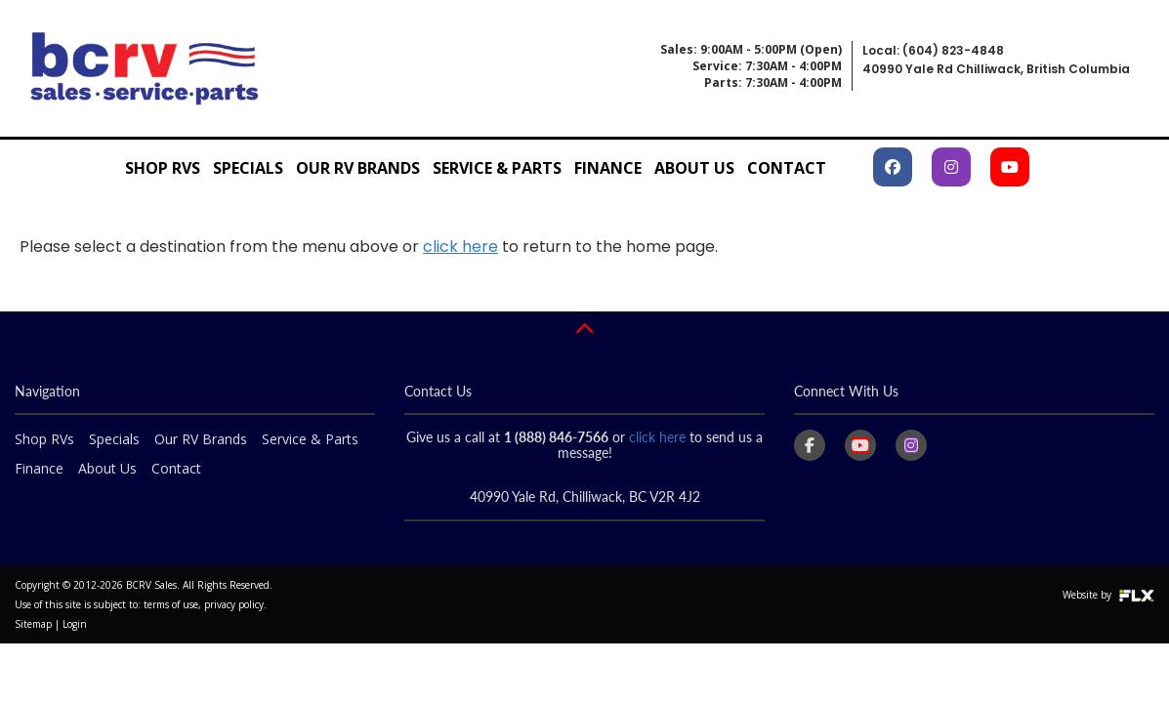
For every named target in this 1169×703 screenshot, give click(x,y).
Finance (608, 168)
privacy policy (234, 604)
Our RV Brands (358, 168)
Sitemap (33, 624)
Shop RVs (162, 168)
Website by (1108, 594)
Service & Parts (497, 168)
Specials (248, 168)
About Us (694, 168)
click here (460, 246)
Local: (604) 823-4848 (933, 50)
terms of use (171, 604)
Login (75, 624)
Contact (786, 168)
